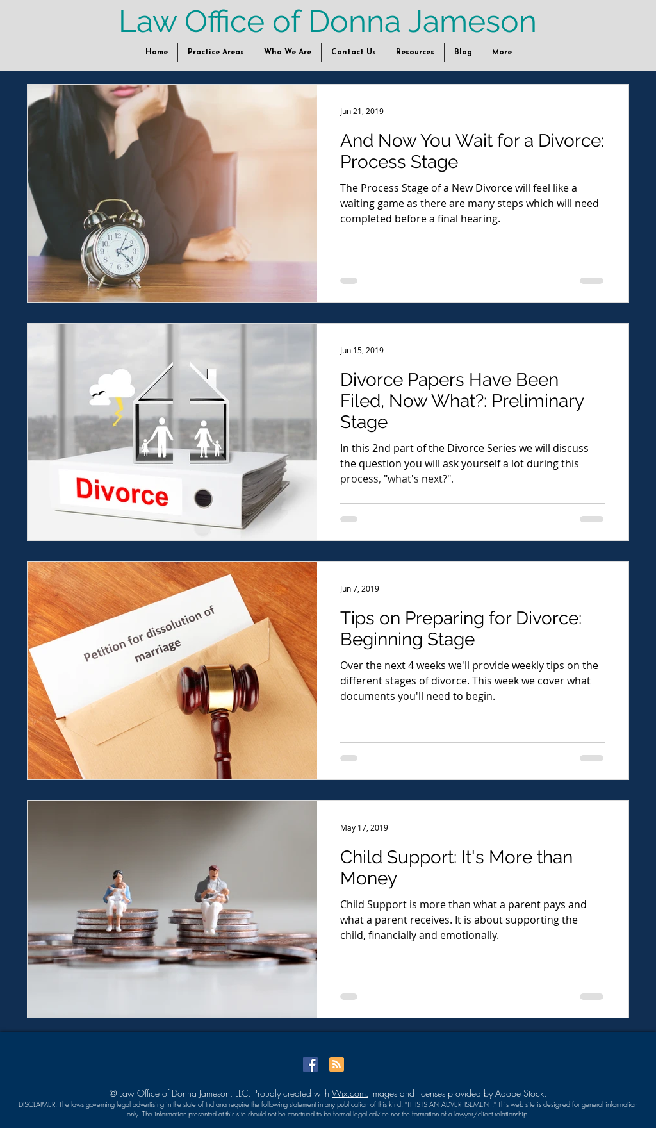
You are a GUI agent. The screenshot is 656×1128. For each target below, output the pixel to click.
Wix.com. (350, 1093)
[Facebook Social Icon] (310, 1064)
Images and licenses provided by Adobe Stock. (457, 1093)
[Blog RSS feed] (336, 1065)
